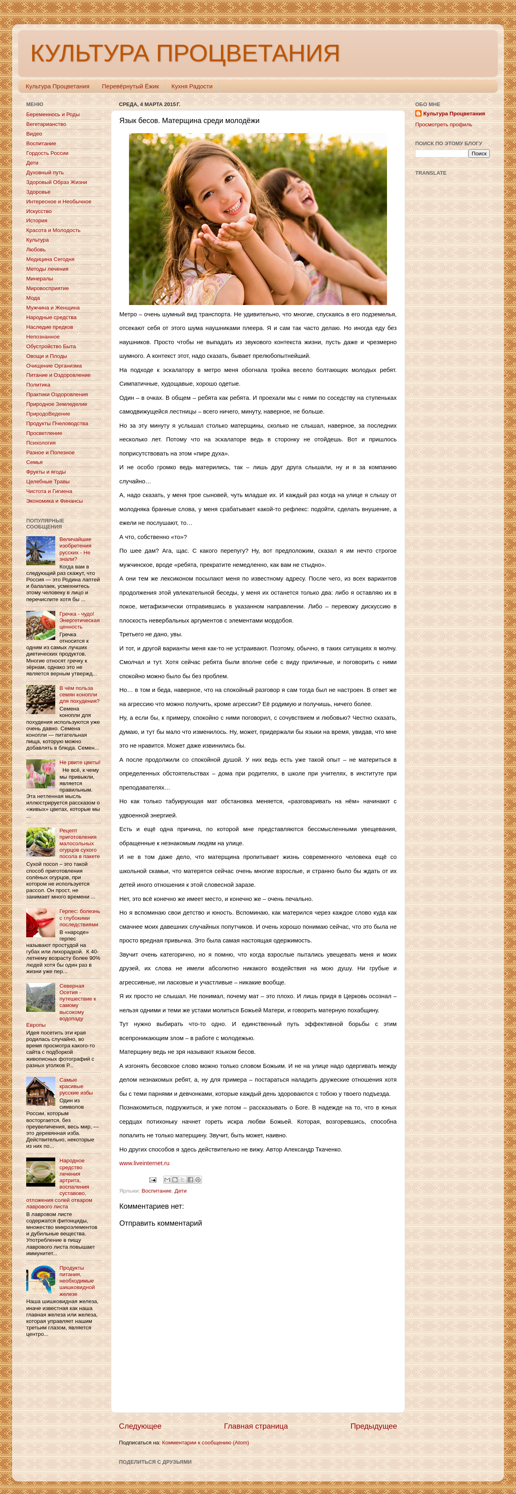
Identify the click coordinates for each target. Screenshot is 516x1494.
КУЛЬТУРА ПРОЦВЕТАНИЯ (185, 53)
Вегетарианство (46, 124)
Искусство (39, 211)
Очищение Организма (54, 366)
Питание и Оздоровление (58, 375)
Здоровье (38, 192)
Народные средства (51, 317)
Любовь (36, 250)
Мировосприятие (47, 288)
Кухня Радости (191, 86)
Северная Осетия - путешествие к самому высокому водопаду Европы (61, 1005)
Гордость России (47, 153)
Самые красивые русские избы (76, 1086)
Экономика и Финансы (54, 501)
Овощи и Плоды (46, 356)
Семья (34, 462)
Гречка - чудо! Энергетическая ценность (79, 620)
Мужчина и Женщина (53, 308)
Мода (33, 298)
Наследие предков (49, 327)
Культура (37, 240)
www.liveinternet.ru (144, 1163)
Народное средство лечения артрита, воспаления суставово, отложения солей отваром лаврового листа (59, 1183)
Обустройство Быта (51, 346)
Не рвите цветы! (79, 762)
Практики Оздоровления (57, 394)
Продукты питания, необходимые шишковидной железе (77, 1281)
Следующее (140, 1426)
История (36, 220)
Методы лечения (47, 269)
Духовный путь (45, 172)
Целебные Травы (48, 481)
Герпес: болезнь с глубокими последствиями (79, 917)
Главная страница (256, 1426)
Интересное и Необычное (59, 202)
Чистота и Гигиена (49, 491)
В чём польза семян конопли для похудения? (79, 694)
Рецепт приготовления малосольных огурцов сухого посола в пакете (79, 843)
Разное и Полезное (50, 452)
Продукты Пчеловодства (57, 423)
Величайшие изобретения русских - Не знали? (75, 549)
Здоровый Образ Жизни (56, 182)
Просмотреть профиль (443, 124)
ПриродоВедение (48, 414)
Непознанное (43, 337)
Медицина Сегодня (50, 259)
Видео (34, 134)
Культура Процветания (57, 86)
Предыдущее (373, 1426)
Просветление (44, 433)
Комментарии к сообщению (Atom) (205, 1443)
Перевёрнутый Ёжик (130, 86)
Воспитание (156, 1191)
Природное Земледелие (56, 404)
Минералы (39, 279)
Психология (41, 443)
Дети (181, 1191)
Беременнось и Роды (53, 114)
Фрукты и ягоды (46, 472)
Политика (38, 385)
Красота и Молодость (53, 230)
